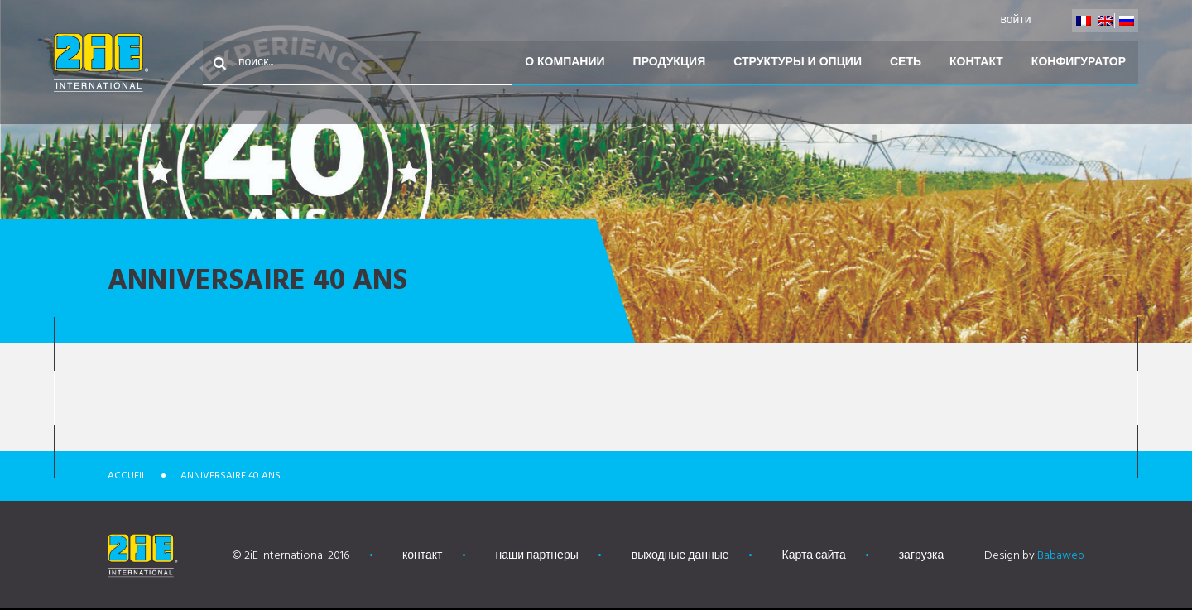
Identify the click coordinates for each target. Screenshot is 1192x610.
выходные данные (680, 555)
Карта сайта (814, 555)
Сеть (905, 62)
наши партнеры (537, 555)
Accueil (127, 476)
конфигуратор (1078, 62)
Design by (1034, 555)
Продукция (669, 62)
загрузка (921, 555)
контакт (976, 62)
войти (1015, 20)
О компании (564, 62)
